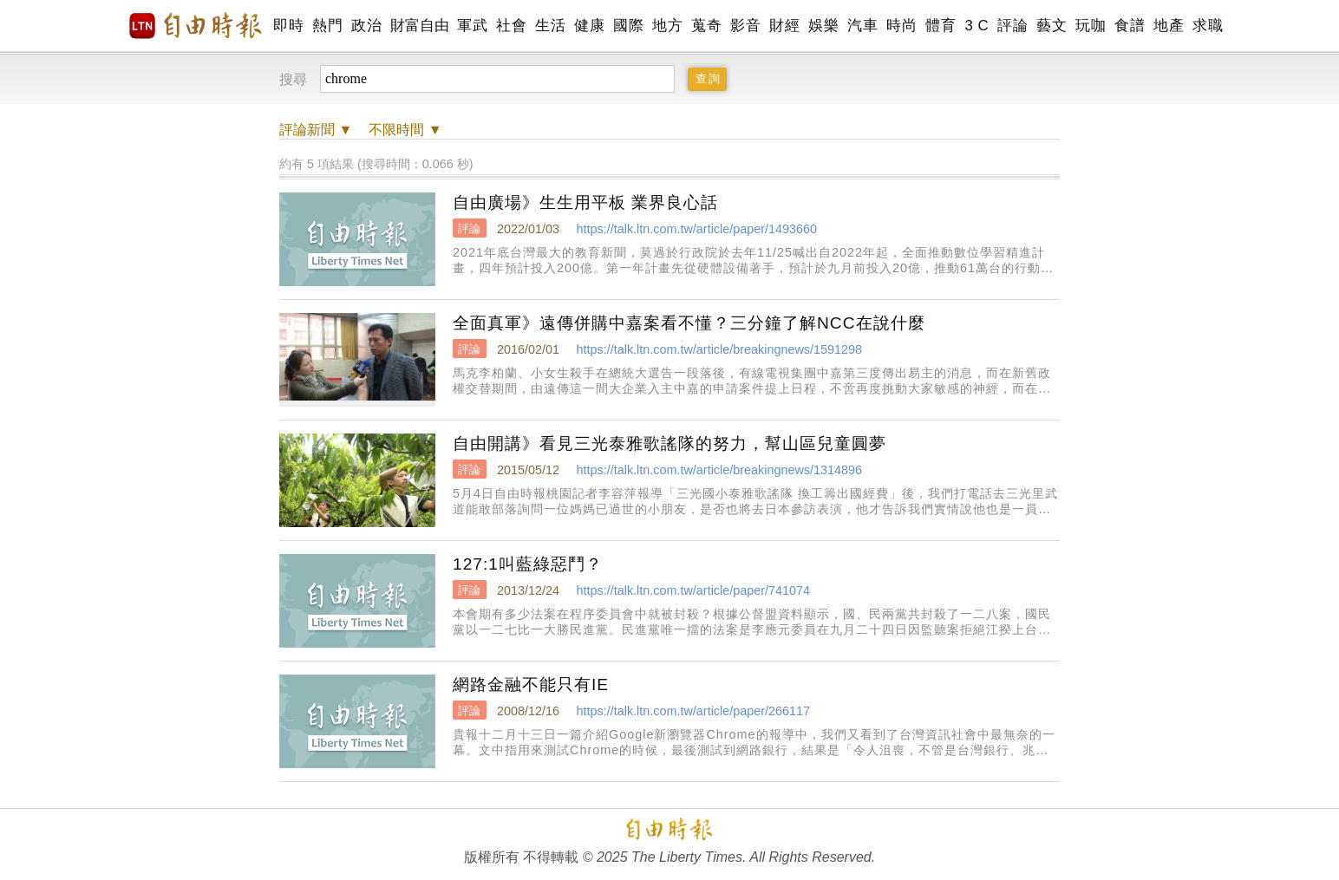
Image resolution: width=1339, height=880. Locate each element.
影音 (745, 25)
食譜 (1129, 25)
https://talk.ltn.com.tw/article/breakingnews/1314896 (719, 470)
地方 (667, 25)
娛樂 (823, 25)
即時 (288, 25)
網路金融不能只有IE (531, 684)
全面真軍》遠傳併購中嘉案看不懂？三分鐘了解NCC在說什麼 (689, 323)
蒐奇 (706, 25)
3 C (976, 25)
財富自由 (419, 25)
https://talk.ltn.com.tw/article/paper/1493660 (696, 229)
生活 (550, 25)
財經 (784, 25)
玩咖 (1090, 25)
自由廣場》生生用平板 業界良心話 (585, 202)
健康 (589, 25)
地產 (1168, 25)
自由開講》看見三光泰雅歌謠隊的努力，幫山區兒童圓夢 (669, 443)
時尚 (901, 25)
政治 (366, 25)
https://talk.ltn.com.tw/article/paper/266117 (693, 711)
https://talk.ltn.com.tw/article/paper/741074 (693, 590)
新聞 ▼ (315, 129)
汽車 (862, 25)
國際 (628, 25)
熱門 (327, 25)
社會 (511, 25)
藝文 (1051, 25)
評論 (1012, 25)
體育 (940, 25)
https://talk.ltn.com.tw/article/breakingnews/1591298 (719, 349)
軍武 (472, 25)
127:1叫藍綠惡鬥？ (528, 564)
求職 (1207, 25)
